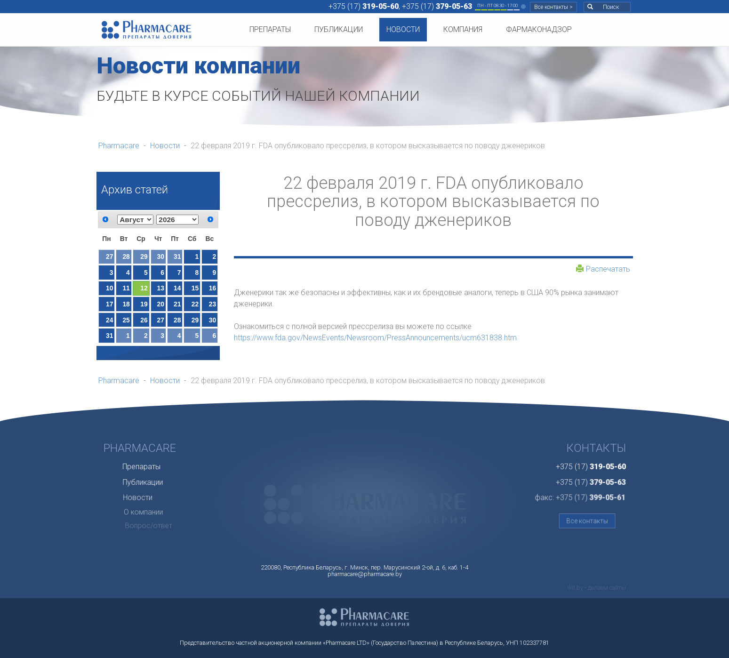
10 (109, 288)
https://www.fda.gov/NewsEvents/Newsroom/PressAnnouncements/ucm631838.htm (375, 337)
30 (160, 256)
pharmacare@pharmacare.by (365, 574)
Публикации (338, 29)
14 (177, 288)
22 (195, 304)
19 (143, 304)
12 (143, 288)
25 (125, 320)
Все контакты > (553, 7)
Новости (403, 29)
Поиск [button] (603, 7)
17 (109, 304)
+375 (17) (363, 6)
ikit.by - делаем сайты (597, 587)
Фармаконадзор (539, 29)
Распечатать (603, 269)
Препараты (270, 29)
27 (109, 256)
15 (195, 288)
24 (109, 320)
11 (125, 288)
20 (160, 304)
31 (177, 256)
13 (160, 288)
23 (212, 304)
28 (125, 256)
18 (125, 304)
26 (143, 320)
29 (143, 256)
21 (177, 304)
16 (212, 288)
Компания (462, 29)
